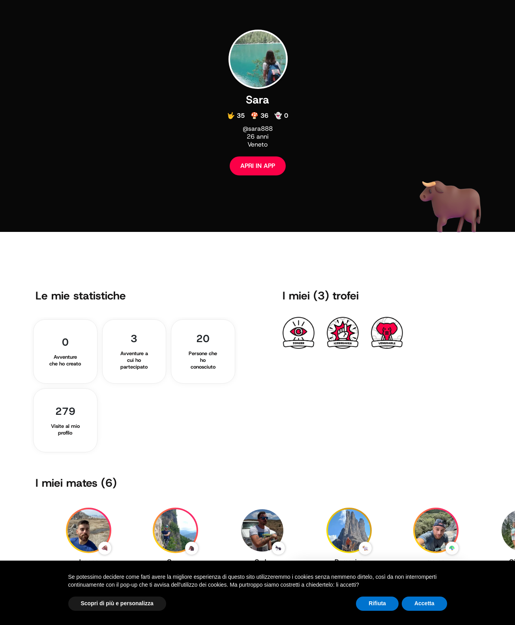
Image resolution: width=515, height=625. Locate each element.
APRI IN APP (257, 166)
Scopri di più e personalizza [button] (117, 603)
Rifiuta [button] (377, 603)
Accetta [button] (424, 603)
